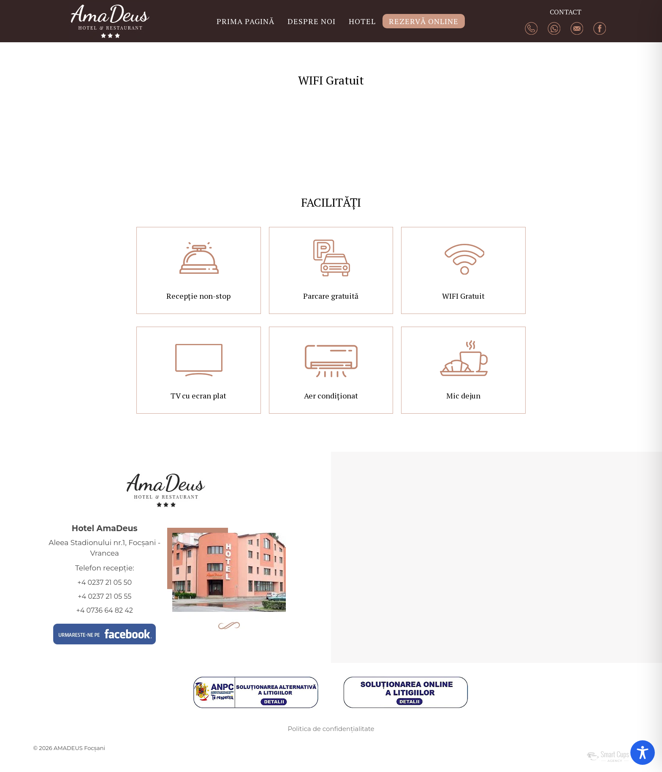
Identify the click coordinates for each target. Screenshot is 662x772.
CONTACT (565, 11)
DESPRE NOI (312, 21)
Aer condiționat (331, 395)
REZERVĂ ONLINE (424, 21)
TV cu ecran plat (198, 395)
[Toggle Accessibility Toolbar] (642, 752)
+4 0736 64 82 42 (104, 610)
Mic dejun (463, 395)
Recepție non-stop (198, 296)
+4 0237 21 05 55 (104, 596)
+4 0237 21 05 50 (104, 582)
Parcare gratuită (330, 296)
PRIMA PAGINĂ (245, 21)
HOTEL (362, 21)
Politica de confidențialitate (331, 729)
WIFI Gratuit (463, 296)
